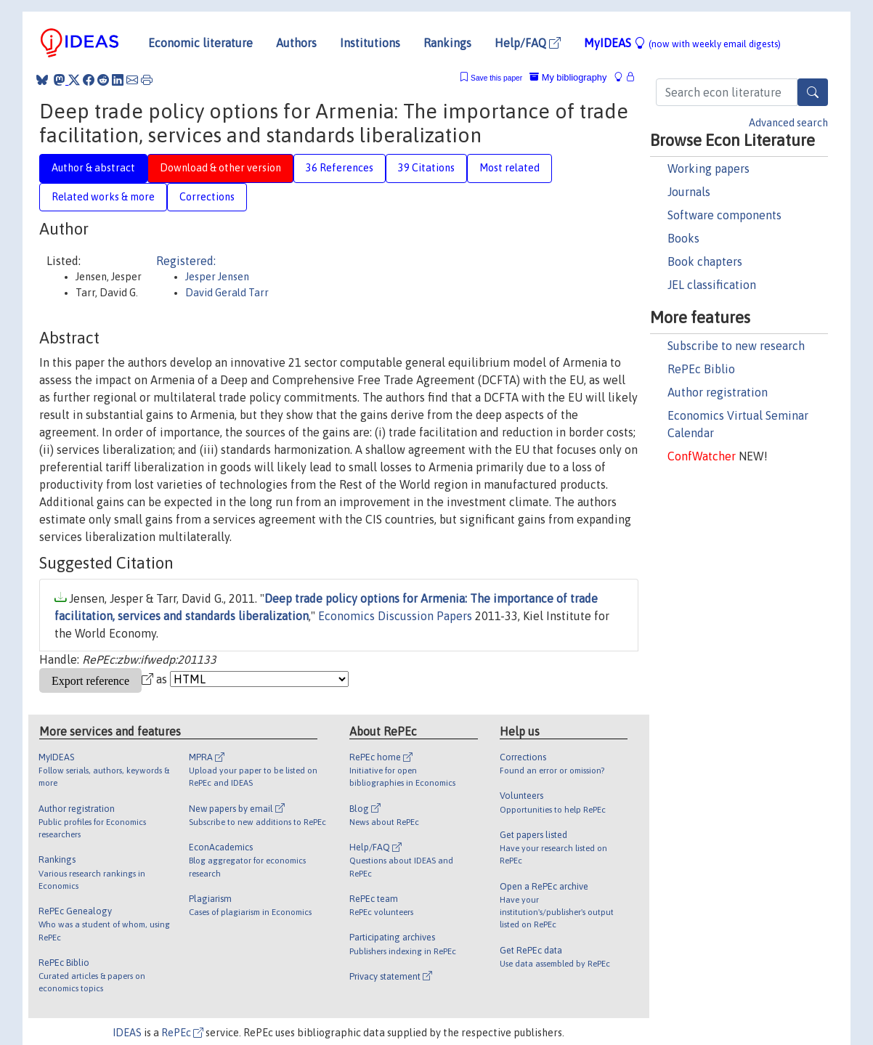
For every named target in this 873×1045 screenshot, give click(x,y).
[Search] (812, 92)
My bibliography (567, 77)
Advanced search (788, 123)
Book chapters (704, 261)
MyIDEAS (682, 42)
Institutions (370, 42)
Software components (724, 214)
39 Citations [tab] (426, 168)
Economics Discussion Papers (395, 615)
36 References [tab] (339, 168)
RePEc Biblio (701, 368)
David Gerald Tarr (227, 292)
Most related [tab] (509, 168)
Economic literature (200, 42)
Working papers (708, 168)
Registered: (186, 260)
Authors (296, 42)
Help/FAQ (528, 42)
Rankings (447, 42)
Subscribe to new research (736, 345)
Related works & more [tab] (103, 197)
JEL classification (711, 284)
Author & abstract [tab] (93, 168)
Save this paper (496, 78)
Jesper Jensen (217, 276)
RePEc (182, 1032)
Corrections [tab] (207, 197)
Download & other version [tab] (220, 168)
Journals (688, 191)
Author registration (717, 392)
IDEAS (127, 1032)
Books (683, 238)
